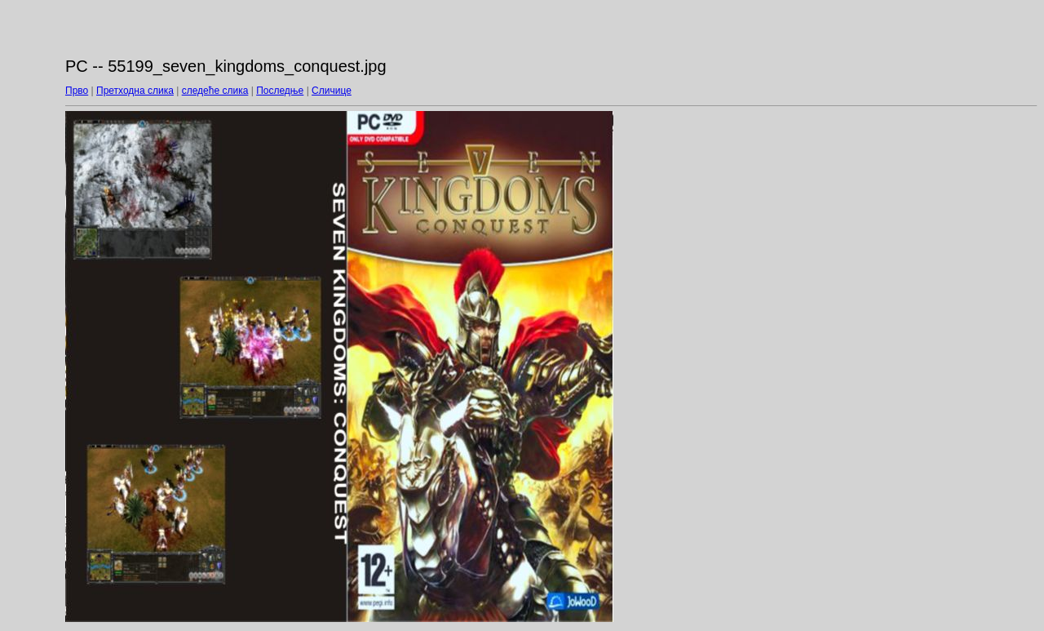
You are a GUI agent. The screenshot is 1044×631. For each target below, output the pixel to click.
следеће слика (215, 90)
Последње (279, 90)
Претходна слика (135, 90)
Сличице (332, 90)
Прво (76, 90)
